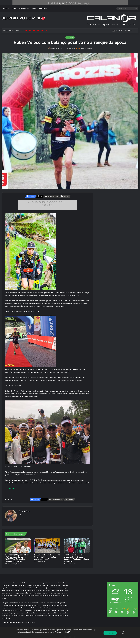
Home (5, 8)
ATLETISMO (70, 37)
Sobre (14, 8)
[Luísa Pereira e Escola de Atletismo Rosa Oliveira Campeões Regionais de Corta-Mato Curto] (77, 544)
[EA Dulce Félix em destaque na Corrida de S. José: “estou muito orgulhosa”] (47, 544)
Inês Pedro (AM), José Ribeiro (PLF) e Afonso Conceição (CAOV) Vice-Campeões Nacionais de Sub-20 (17, 557)
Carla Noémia (57, 48)
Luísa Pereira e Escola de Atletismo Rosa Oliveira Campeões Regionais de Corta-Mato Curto (76, 557)
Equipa (34, 8)
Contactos (43, 8)
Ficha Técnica (24, 8)
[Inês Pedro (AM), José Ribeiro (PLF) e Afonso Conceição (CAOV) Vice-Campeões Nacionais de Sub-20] (18, 544)
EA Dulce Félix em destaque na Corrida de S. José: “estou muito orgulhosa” (47, 556)
